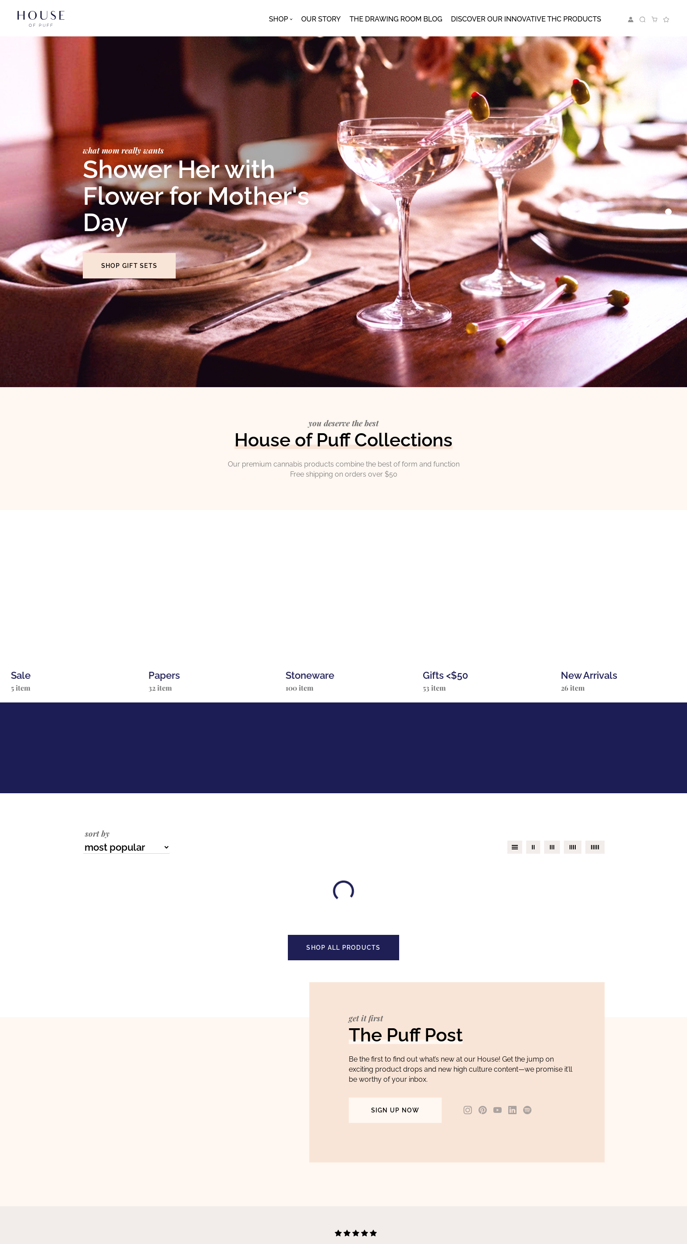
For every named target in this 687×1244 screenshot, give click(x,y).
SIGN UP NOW (395, 1110)
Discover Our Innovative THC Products (526, 19)
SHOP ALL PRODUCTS (343, 947)
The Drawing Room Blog (396, 19)
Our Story (320, 19)
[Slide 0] (668, 212)
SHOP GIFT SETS (129, 265)
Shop (278, 19)
